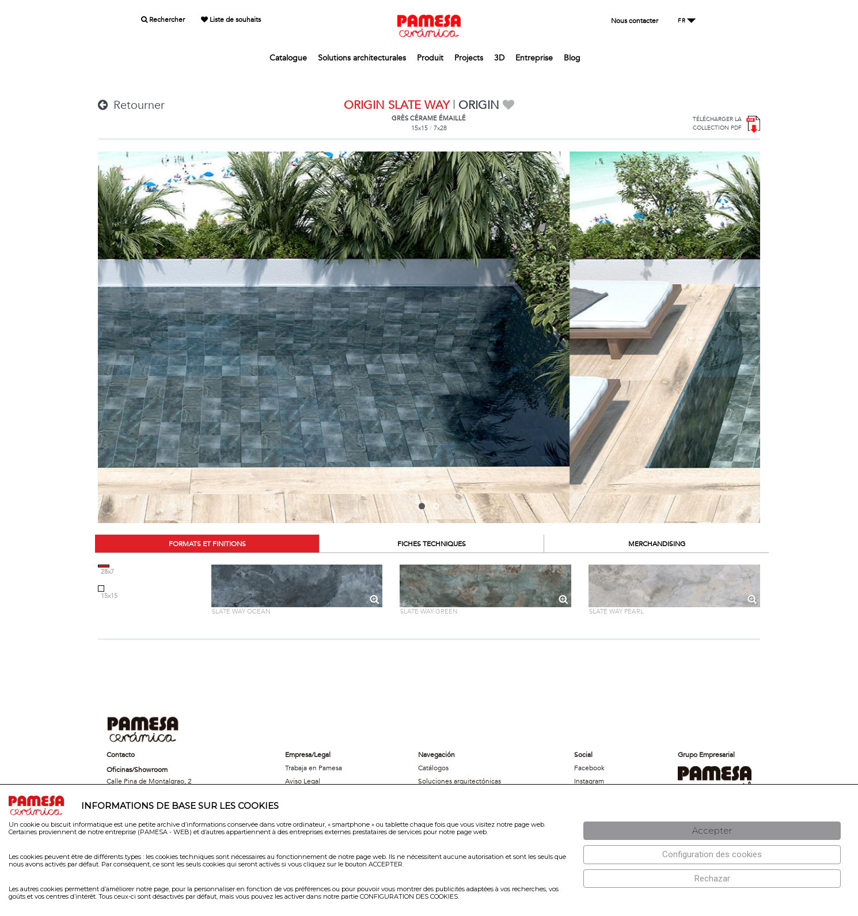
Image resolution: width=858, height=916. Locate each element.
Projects (468, 57)
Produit (430, 57)
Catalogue (288, 57)
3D (499, 57)
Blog (572, 57)
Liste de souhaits (231, 19)
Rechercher (163, 19)
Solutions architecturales (362, 57)
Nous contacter (634, 20)
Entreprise (534, 57)
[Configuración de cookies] (712, 854)
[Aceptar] (712, 831)
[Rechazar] (712, 878)
